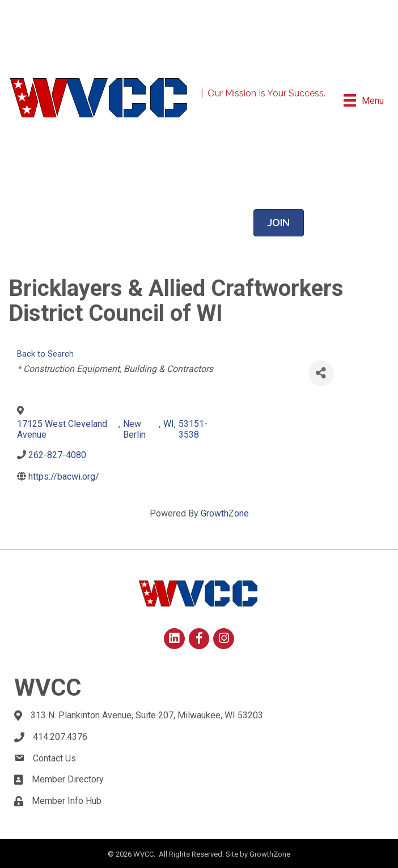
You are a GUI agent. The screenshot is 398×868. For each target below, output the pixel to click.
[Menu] (363, 100)
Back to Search (45, 354)
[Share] (321, 373)
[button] (278, 222)
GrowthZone (225, 513)
